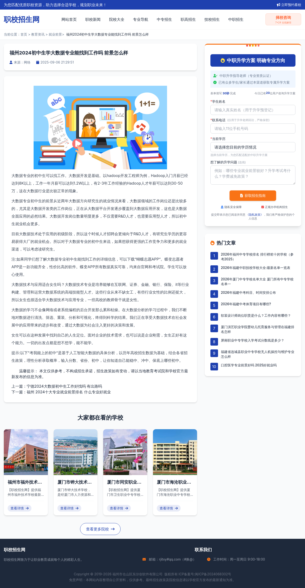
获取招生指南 (252, 195)
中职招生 (236, 19)
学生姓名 (217, 101)
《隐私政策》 (254, 214)
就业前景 (55, 34)
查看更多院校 (100, 529)
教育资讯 (38, 34)
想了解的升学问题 (228, 162)
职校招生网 (12, 559)
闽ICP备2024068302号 (213, 574)
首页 (23, 34)
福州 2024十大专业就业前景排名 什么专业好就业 (69, 392)
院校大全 (116, 19)
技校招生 (212, 19)
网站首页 (69, 19)
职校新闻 (93, 19)
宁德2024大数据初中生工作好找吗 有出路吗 (64, 386)
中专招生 (164, 19)
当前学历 (217, 138)
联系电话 (239, 120)
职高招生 (188, 19)
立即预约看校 (289, 5)
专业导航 (140, 19)
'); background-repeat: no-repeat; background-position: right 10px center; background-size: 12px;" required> (252, 147)
